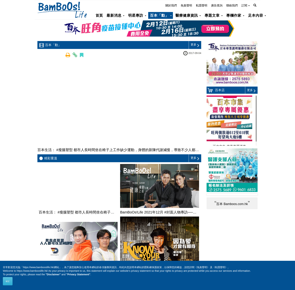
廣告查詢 (217, 5)
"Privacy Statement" (78, 274)
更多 (195, 44)
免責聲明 (186, 5)
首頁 (99, 15)
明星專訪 (137, 15)
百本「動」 (161, 15)
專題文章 (214, 15)
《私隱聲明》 (220, 267)
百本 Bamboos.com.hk (232, 204)
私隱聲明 (201, 5)
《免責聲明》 (201, 267)
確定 (8, 281)
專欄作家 (235, 15)
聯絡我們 (232, 5)
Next (252, 195)
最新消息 (115, 15)
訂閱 (245, 5)
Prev (212, 195)
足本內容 (257, 15)
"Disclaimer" (53, 274)
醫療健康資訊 (188, 15)
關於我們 (171, 5)
